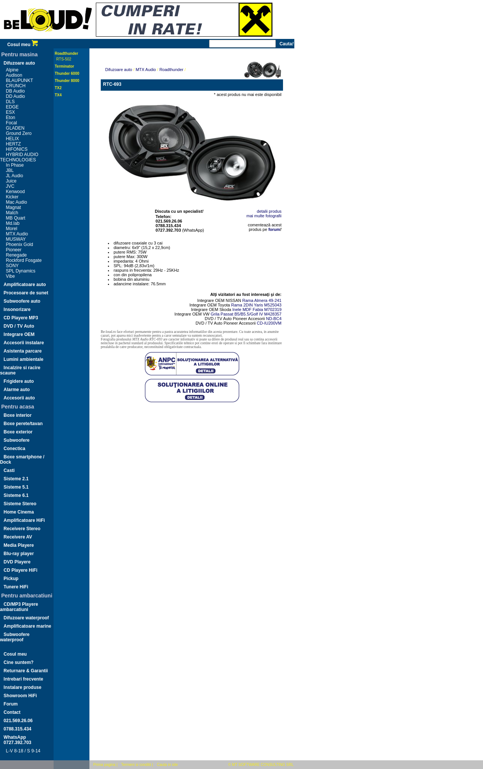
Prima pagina (104, 765)
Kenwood (15, 191)
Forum (11, 704)
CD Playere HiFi (20, 570)
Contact (12, 712)
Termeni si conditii (136, 765)
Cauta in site (167, 765)
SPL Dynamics (20, 271)
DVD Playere (17, 562)
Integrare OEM (19, 334)
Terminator (64, 66)
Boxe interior (18, 415)
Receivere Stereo (22, 528)
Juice (11, 181)
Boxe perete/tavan (23, 423)
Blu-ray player (19, 553)
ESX (10, 112)
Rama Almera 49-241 (261, 300)
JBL (10, 170)
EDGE (12, 107)
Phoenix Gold (19, 244)
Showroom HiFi (20, 695)
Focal (11, 122)
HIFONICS (17, 149)
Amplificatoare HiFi (24, 520)
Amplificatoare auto (25, 284)
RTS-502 (63, 59)
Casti (9, 470)
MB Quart (15, 218)
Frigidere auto (19, 381)
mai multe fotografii (263, 216)
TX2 (58, 88)
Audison (14, 75)
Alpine (12, 70)
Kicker (12, 197)
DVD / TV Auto (19, 326)
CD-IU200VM (269, 323)
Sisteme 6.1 (16, 495)
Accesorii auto (19, 398)
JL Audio (14, 175)
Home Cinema (19, 512)
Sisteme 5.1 (16, 487)
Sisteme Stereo (20, 503)
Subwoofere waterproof (14, 637)
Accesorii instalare (24, 342)
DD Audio (15, 96)
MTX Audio (17, 234)
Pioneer (14, 249)
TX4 (58, 95)
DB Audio (15, 91)
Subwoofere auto (22, 301)
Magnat (13, 207)
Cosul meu (22, 44)
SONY (12, 265)
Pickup (11, 578)
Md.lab (13, 223)
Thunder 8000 (67, 81)
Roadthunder (66, 53)
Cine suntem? (19, 662)
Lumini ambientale (23, 359)
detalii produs (269, 211)
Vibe (10, 276)
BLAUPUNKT (19, 80)
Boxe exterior (18, 432)
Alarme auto (17, 389)
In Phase (15, 165)
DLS (10, 101)
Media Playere (19, 545)
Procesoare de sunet (26, 293)
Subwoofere (17, 440)
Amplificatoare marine (27, 626)
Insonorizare (17, 309)
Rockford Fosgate (24, 260)
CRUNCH (16, 85)
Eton (10, 117)
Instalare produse (23, 687)
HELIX (12, 138)
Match (12, 212)
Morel (11, 228)
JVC (10, 186)
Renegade (16, 255)
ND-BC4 (273, 318)
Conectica (14, 448)
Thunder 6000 (67, 73)
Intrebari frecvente (23, 679)
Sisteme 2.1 (16, 478)
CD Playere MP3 (21, 317)
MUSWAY (16, 239)
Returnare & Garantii (26, 670)
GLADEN (15, 128)
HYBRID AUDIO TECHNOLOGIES (19, 157)
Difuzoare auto (19, 63)
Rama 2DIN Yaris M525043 (256, 305)
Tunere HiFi (16, 587)
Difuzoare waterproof (26, 617)
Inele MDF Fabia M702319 (256, 309)
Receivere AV (18, 537)
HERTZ (13, 144)
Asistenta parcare (23, 351)
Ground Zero (19, 133)
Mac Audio (16, 202)
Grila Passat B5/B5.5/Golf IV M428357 (246, 314)
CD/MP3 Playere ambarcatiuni (19, 607)
